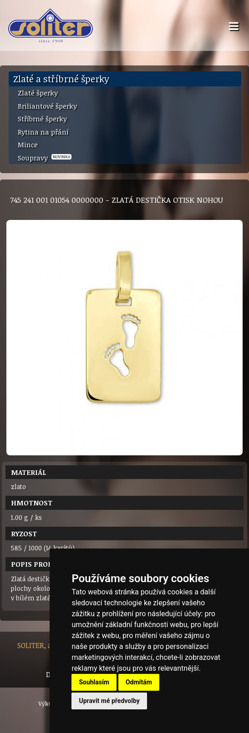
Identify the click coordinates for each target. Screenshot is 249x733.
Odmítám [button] (139, 682)
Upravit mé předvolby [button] (109, 700)
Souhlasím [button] (94, 682)
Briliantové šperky (47, 105)
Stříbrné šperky (42, 118)
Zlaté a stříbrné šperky (61, 78)
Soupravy (44, 157)
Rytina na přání (43, 131)
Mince (28, 144)
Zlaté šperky (38, 92)
